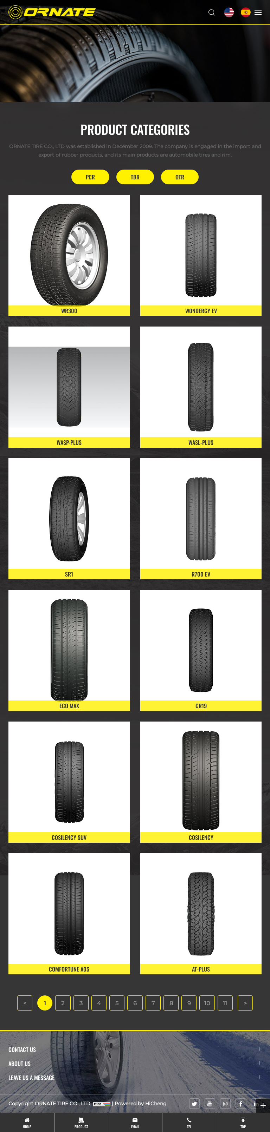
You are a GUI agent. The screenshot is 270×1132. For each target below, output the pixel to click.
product (81, 1126)
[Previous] (23, 1003)
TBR (135, 177)
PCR (90, 177)
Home (27, 1126)
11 (226, 1003)
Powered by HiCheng (141, 1104)
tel (189, 1126)
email (135, 1126)
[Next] (247, 1003)
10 (208, 1003)
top (243, 1126)
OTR (179, 177)
